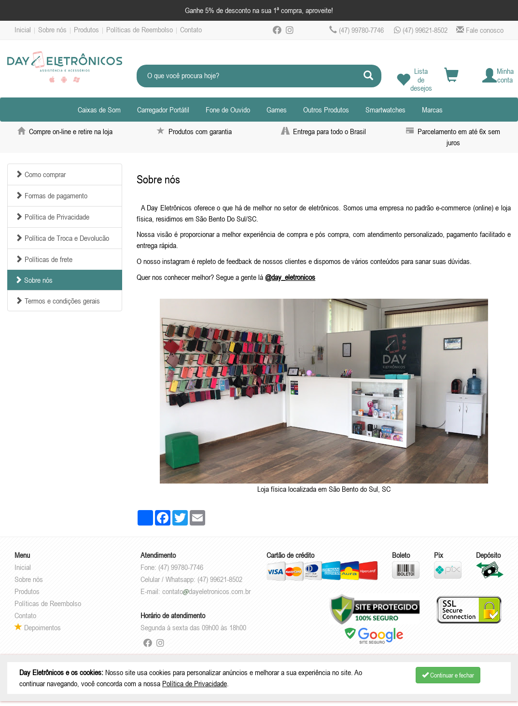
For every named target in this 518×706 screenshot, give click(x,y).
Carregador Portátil (163, 109)
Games (276, 109)
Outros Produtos (326, 109)
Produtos (86, 29)
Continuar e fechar (448, 675)
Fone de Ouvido (228, 109)
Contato (191, 29)
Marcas (432, 109)
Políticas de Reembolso (139, 29)
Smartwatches (385, 109)
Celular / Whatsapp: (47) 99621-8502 (191, 579)
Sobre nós (52, 29)
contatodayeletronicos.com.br (206, 591)
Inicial (22, 29)
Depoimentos (37, 627)
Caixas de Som (99, 109)
